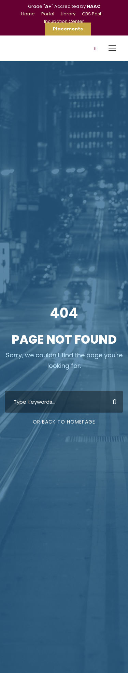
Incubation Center (64, 21)
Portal (47, 14)
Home (28, 14)
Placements (68, 29)
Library (68, 14)
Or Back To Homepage (64, 421)
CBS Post (91, 14)
